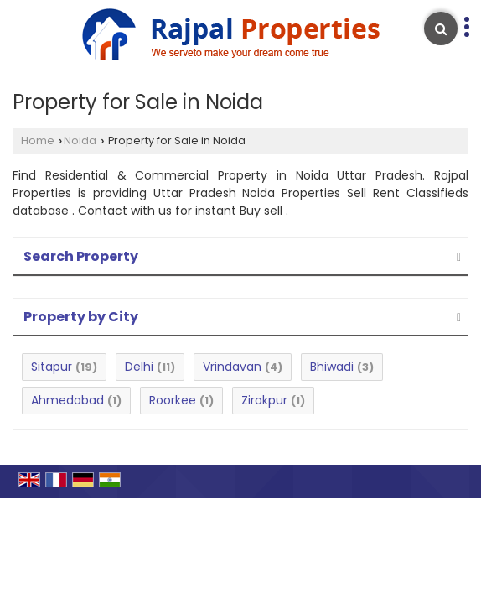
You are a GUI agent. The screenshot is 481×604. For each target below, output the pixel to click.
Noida (80, 140)
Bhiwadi (332, 366)
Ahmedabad (67, 400)
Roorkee (172, 400)
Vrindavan (232, 366)
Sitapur (51, 366)
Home (37, 140)
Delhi (139, 366)
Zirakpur (264, 400)
